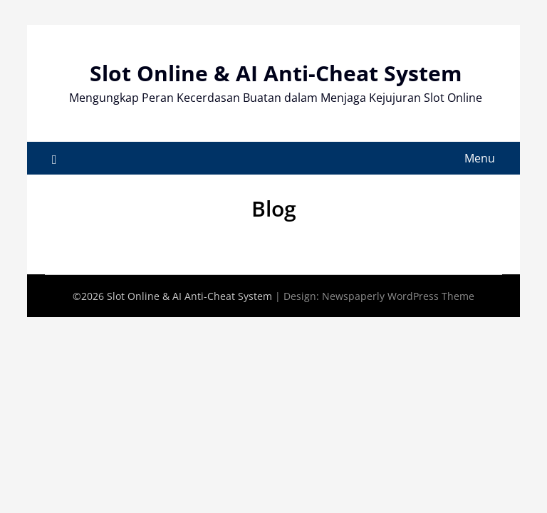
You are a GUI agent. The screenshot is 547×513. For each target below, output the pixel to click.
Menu (479, 158)
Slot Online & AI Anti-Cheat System (276, 73)
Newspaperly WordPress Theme (398, 296)
